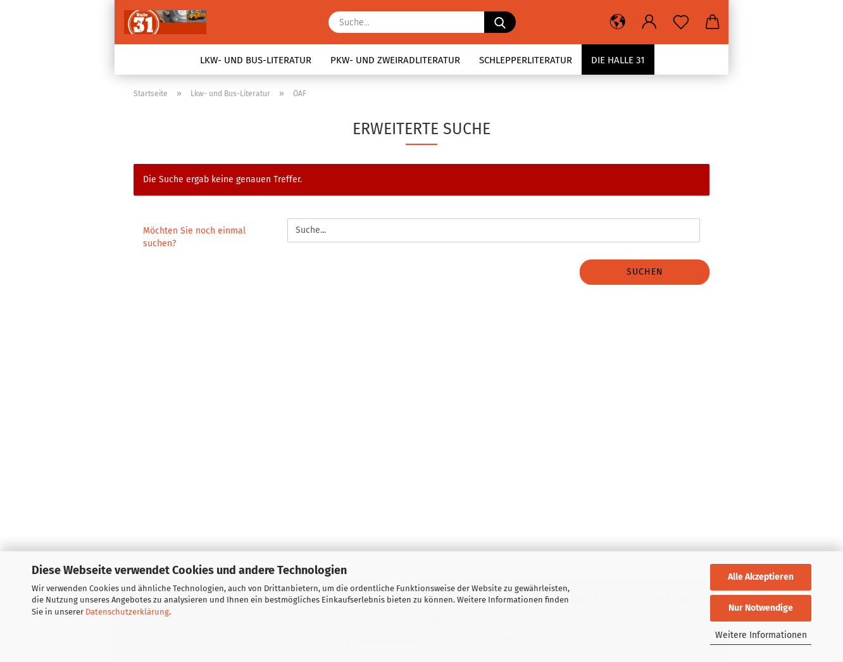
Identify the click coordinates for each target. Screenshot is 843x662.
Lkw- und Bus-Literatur (255, 60)
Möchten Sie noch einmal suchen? (194, 237)
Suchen (645, 271)
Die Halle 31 (618, 60)
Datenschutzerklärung (127, 611)
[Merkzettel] (681, 22)
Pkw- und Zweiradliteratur (395, 60)
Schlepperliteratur (525, 60)
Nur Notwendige (760, 608)
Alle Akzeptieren (761, 576)
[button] (618, 22)
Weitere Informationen (761, 635)
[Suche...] (500, 22)
